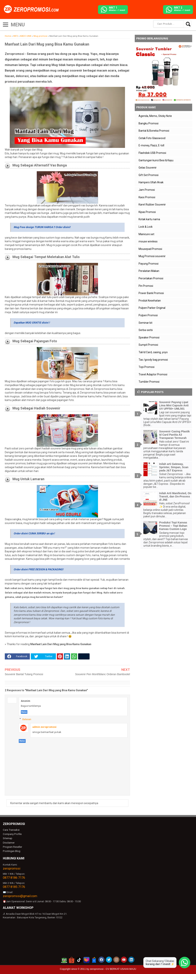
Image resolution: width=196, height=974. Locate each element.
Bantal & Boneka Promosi (154, 130)
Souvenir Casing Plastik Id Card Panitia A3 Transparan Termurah (174, 434)
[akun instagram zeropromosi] (116, 959)
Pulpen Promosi (148, 315)
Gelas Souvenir (148, 167)
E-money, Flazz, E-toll (151, 145)
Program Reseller (12, 846)
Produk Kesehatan (150, 300)
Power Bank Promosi (151, 293)
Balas (24, 712)
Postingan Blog (11, 850)
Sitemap (7, 838)
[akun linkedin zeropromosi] (131, 959)
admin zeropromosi (44, 726)
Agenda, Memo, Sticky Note (155, 115)
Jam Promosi (147, 189)
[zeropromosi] (32, 9)
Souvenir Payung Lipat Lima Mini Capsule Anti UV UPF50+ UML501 (174, 405)
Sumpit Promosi (148, 344)
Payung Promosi (148, 263)
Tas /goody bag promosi (153, 359)
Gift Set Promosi (148, 175)
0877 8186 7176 (14, 877)
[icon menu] (5, 24)
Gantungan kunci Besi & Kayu (156, 160)
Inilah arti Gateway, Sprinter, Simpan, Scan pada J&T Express (174, 467)
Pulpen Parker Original (152, 307)
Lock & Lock (146, 226)
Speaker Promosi (149, 337)
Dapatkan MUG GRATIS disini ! (32, 322)
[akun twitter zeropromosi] (109, 959)
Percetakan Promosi (151, 278)
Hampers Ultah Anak (151, 182)
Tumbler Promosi (149, 381)
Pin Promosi (146, 285)
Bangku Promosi (148, 123)
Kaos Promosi (147, 197)
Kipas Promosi (147, 212)
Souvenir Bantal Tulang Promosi (24, 674)
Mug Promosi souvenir (152, 256)
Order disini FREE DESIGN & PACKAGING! (38, 569)
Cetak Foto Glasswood (152, 138)
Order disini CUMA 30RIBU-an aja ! (34, 533)
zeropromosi (11, 868)
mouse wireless (148, 241)
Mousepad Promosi (150, 248)
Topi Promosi (146, 366)
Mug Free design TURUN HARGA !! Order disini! (42, 227)
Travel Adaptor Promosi (153, 374)
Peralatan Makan (149, 270)
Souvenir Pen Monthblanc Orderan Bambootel (102, 674)
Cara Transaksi (11, 829)
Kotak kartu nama (149, 219)
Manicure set (146, 234)
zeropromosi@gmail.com (20, 895)
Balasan (26, 719)
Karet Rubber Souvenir (152, 204)
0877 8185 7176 (14, 886)
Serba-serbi (146, 330)
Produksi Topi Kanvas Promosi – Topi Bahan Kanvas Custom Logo (173, 526)
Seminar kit (145, 322)
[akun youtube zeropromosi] (124, 959)
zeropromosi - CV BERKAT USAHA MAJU (113, 968)
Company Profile (12, 834)
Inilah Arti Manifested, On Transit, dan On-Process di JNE (175, 496)
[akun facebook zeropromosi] (101, 959)
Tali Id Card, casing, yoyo (153, 352)
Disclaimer (9, 842)
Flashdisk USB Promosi (152, 152)
